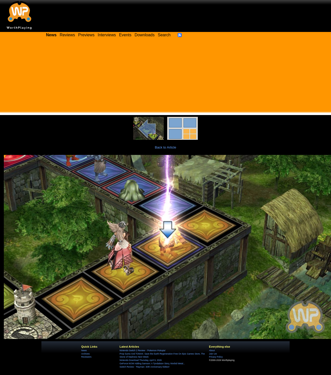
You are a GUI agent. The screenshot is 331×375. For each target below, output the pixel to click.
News (84, 350)
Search (164, 35)
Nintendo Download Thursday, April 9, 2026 (141, 360)
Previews (86, 35)
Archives (85, 354)
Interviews (107, 35)
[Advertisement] (165, 76)
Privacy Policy (216, 357)
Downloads (145, 35)
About (212, 350)
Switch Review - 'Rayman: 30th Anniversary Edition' (145, 367)
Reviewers (86, 357)
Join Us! (213, 354)
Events (125, 35)
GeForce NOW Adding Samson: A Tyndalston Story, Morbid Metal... (152, 363)
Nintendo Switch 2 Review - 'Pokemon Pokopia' (143, 350)
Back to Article (165, 147)
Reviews (67, 35)
